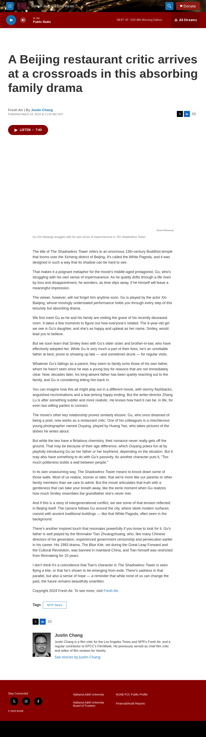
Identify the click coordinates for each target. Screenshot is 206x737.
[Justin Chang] (42, 645)
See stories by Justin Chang (77, 657)
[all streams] (185, 20)
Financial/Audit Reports (130, 703)
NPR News (54, 605)
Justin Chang (42, 110)
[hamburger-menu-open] (10, 6)
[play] (11, 20)
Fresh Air (111, 591)
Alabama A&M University (88, 694)
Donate (189, 6)
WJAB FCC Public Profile (131, 694)
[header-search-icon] (169, 6)
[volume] (23, 20)
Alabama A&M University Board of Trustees (88, 704)
